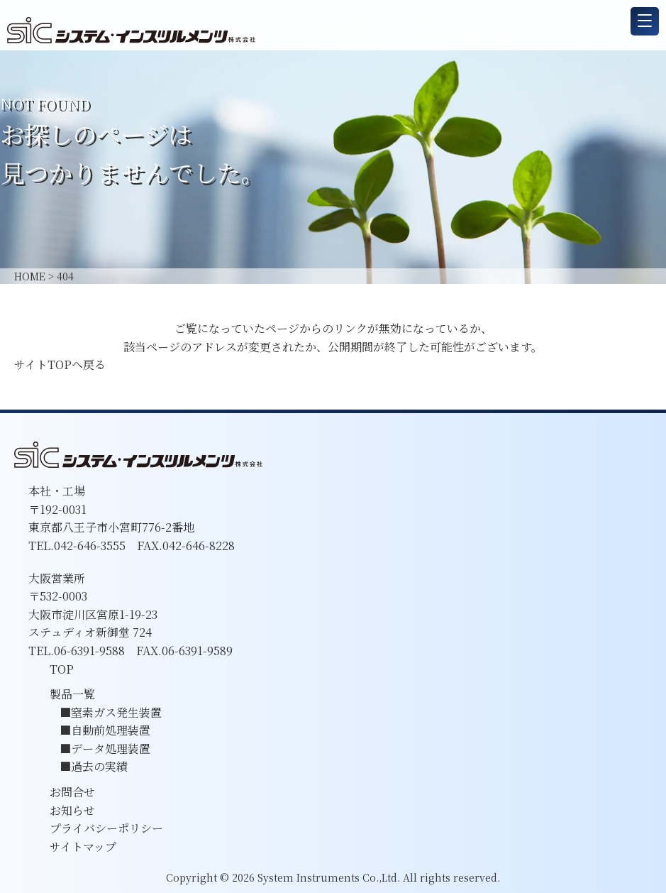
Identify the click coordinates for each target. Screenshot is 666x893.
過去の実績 (99, 766)
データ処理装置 (110, 748)
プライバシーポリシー (106, 828)
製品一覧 (72, 694)
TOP (62, 669)
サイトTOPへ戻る (60, 364)
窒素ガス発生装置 (116, 712)
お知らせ (72, 810)
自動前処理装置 (110, 730)
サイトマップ (83, 846)
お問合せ (72, 792)
